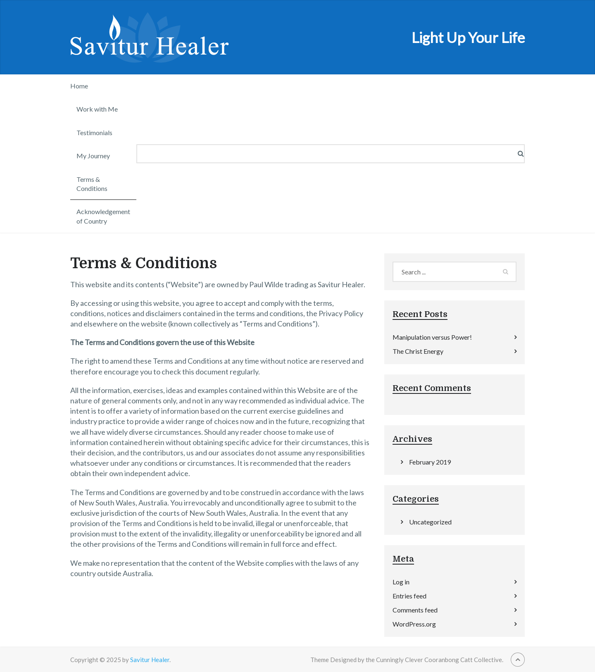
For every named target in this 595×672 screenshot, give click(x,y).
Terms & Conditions (91, 183)
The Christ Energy (418, 351)
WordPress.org (414, 624)
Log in (401, 582)
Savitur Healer (149, 659)
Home (79, 86)
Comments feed (415, 610)
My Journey (93, 156)
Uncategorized (430, 522)
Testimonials (94, 132)
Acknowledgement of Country (103, 215)
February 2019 (430, 462)
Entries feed (409, 596)
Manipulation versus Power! (432, 337)
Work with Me (97, 109)
